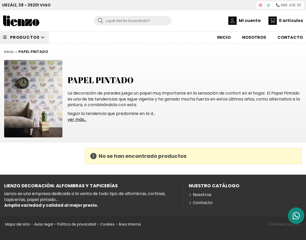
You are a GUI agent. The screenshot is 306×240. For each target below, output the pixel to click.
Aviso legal (43, 224)
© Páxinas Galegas (284, 224)
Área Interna (130, 224)
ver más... (77, 119)
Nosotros (202, 195)
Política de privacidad (76, 224)
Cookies (107, 224)
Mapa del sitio (17, 224)
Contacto (203, 203)
